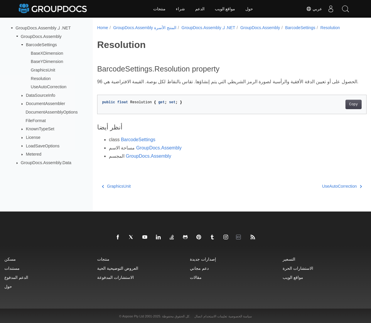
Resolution (41, 78)
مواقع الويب (225, 8)
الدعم (200, 8)
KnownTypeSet (40, 128)
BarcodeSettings (41, 44)
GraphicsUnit (43, 70)
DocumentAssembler (45, 103)
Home (102, 27)
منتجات (159, 8)
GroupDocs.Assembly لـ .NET (43, 28)
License (33, 137)
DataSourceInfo (40, 95)
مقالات (196, 277)
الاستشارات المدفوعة (115, 277)
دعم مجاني (199, 268)
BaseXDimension (47, 53)
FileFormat (36, 120)
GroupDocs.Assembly (41, 36)
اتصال (198, 316)
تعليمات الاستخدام (215, 316)
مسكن (10, 259)
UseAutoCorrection (49, 86)
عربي (314, 8)
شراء (180, 8)
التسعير (289, 259)
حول (249, 8)
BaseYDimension (47, 61)
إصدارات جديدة (203, 259)
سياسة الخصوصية (240, 316)
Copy (334, 111)
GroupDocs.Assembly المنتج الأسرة (144, 27)
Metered (33, 154)
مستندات (12, 268)
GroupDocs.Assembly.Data (46, 162)
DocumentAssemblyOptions (52, 112)
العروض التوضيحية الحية (117, 268)
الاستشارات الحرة (298, 268)
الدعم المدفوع (16, 277)
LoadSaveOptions (42, 145)
